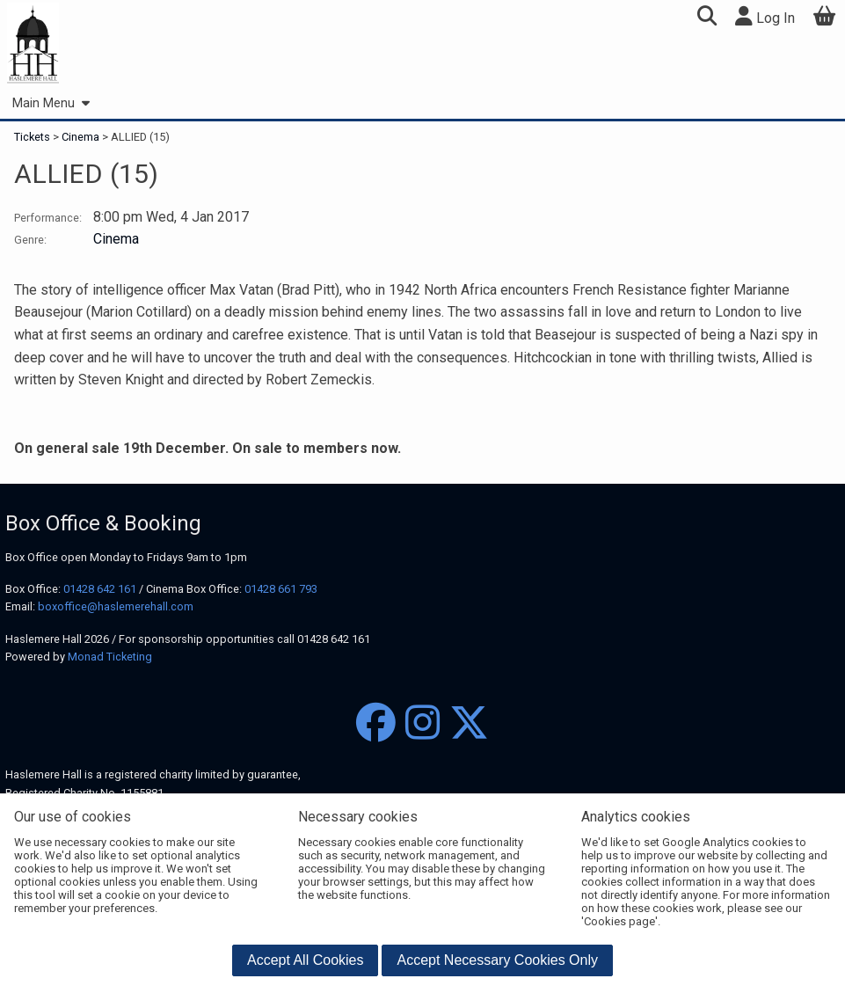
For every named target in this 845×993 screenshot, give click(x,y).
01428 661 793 (280, 588)
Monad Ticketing (110, 656)
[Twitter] (469, 723)
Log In (765, 16)
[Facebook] (376, 723)
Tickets (33, 136)
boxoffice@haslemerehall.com (115, 606)
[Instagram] (422, 723)
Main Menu (50, 103)
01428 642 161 (99, 588)
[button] (706, 18)
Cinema (80, 136)
